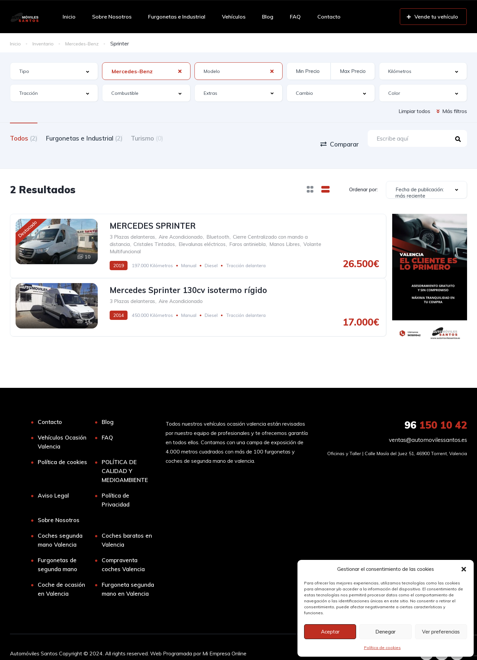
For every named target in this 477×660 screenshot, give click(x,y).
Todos (23, 138)
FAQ (295, 16)
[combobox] (54, 71)
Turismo (163, 138)
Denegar (385, 632)
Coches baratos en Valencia (127, 527)
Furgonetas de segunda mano (57, 552)
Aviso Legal (53, 482)
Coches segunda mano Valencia (60, 527)
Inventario (45, 43)
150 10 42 (435, 412)
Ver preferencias (441, 632)
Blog (267, 16)
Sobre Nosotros (112, 16)
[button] (463, 569)
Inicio (69, 16)
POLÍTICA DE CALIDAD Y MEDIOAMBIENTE (125, 458)
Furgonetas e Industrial (176, 16)
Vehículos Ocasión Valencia (62, 429)
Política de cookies (382, 647)
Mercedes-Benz (88, 43)
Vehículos (233, 16)
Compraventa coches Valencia (123, 552)
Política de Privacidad (116, 487)
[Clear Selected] (180, 71)
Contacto (329, 16)
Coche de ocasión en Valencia (61, 576)
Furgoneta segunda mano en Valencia (128, 576)
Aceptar (330, 632)
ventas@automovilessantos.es (428, 426)
